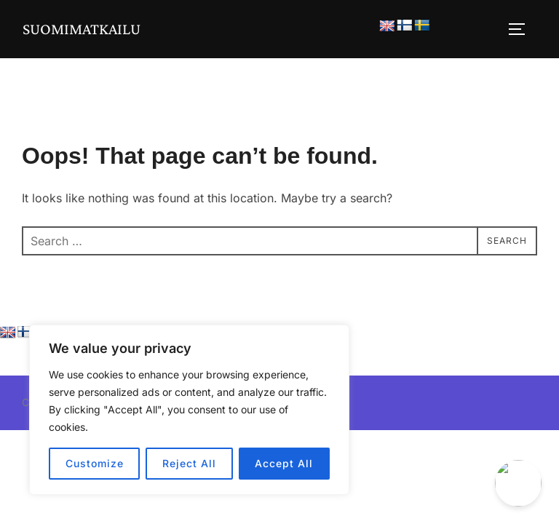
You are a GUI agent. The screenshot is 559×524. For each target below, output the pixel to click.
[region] (189, 410)
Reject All (189, 463)
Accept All (284, 463)
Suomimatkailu (82, 29)
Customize (95, 463)
